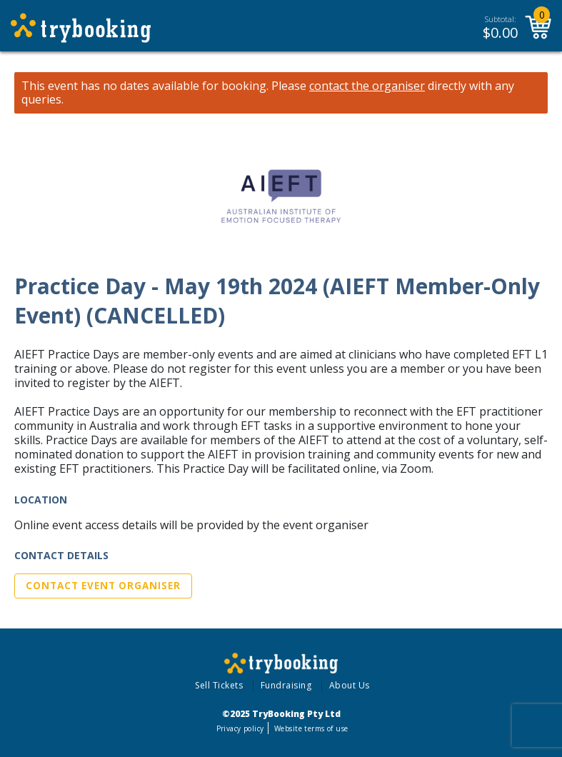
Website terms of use (311, 728)
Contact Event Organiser (103, 585)
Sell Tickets (219, 685)
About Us (349, 685)
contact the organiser (367, 86)
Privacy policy (240, 728)
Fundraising (286, 685)
